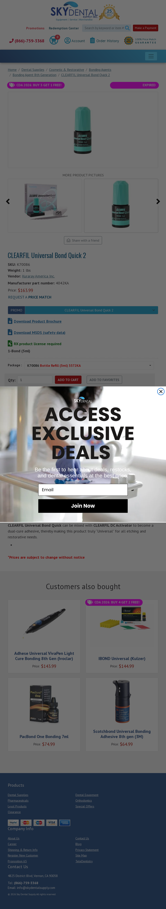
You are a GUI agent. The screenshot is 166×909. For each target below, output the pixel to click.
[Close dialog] (161, 391)
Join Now (83, 505)
